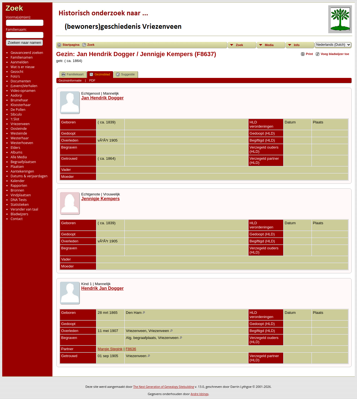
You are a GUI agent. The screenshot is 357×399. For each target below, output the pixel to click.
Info (297, 45)
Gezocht (17, 71)
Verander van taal (24, 209)
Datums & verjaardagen (29, 176)
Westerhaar (20, 138)
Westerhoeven (22, 142)
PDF (92, 80)
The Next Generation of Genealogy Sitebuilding (163, 387)
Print (309, 54)
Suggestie (125, 74)
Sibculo (16, 114)
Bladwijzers (19, 214)
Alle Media (19, 157)
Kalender (18, 180)
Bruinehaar (19, 100)
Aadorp (16, 95)
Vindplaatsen (21, 195)
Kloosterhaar (21, 104)
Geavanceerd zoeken (27, 52)
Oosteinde (19, 128)
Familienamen (22, 57)
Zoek (14, 8)
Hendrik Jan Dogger (102, 288)
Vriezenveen (20, 123)
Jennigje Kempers (100, 198)
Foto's (15, 76)
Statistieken (20, 204)
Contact (17, 218)
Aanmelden (19, 62)
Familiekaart (72, 74)
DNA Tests (19, 199)
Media (269, 45)
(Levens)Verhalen (24, 85)
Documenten (21, 81)
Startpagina (70, 44)
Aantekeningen (22, 171)
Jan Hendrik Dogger (102, 97)
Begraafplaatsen (23, 161)
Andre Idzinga (199, 394)
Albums (16, 152)
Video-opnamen (23, 90)
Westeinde (19, 133)
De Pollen (18, 109)
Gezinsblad (100, 74)
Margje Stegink (110, 349)
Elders (15, 147)
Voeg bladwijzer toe (335, 54)
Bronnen (17, 190)
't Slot (15, 119)
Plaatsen (17, 166)
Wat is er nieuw (23, 66)
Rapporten (19, 185)
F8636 (131, 349)
